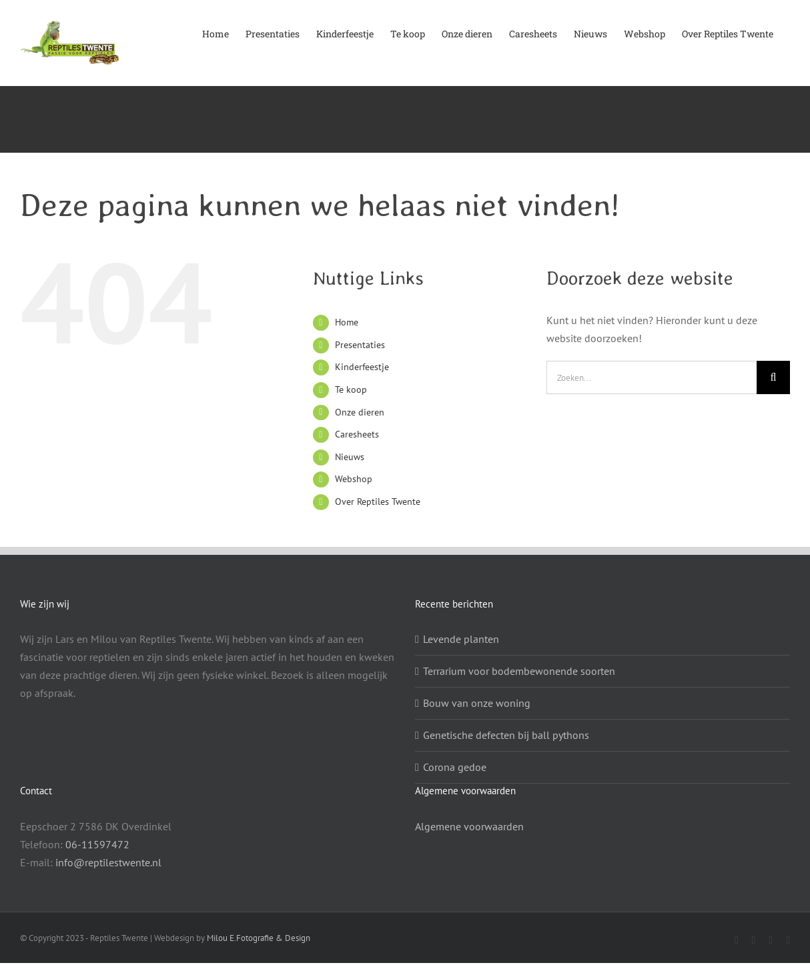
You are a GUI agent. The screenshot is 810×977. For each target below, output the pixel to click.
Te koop (351, 389)
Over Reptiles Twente (377, 502)
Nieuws (349, 457)
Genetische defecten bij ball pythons (506, 735)
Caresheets (357, 434)
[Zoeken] (773, 377)
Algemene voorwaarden (469, 826)
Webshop (353, 479)
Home (346, 322)
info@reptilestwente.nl (108, 862)
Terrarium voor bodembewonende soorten (519, 671)
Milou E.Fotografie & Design (258, 938)
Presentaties (360, 345)
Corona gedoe (454, 767)
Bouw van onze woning (476, 703)
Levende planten (461, 639)
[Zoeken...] (651, 377)
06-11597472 (97, 844)
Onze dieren (359, 412)
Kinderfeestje (362, 367)
